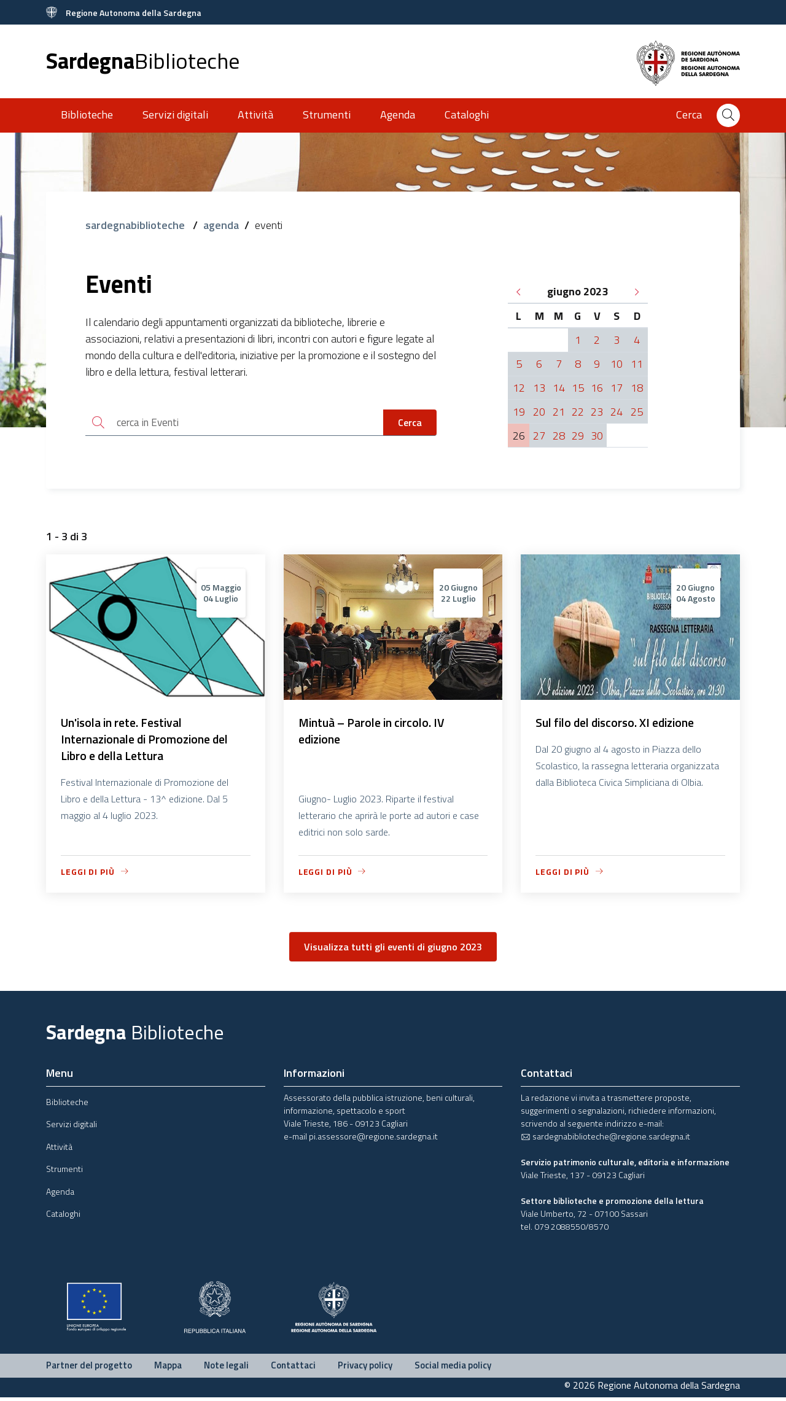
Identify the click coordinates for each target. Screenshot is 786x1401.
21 (559, 411)
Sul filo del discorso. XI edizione (618, 724)
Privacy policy (365, 1369)
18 (637, 387)
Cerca (410, 423)
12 (519, 387)
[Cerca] (728, 115)
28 (559, 435)
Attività (255, 114)
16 (597, 387)
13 (539, 387)
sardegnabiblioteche (136, 225)
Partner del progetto (89, 1369)
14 (559, 387)
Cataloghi (467, 114)
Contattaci (293, 1369)
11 (637, 363)
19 (519, 411)
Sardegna (142, 60)
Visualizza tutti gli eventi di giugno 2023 (393, 951)
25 (637, 411)
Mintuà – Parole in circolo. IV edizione (374, 733)
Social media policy (452, 1369)
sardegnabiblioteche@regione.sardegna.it (605, 1140)
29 (578, 435)
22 (578, 411)
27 (539, 435)
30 (597, 435)
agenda (221, 225)
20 (539, 411)
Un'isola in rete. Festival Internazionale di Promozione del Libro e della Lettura (148, 742)
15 (578, 387)
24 (616, 411)
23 (597, 411)
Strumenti (327, 114)
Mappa (168, 1369)
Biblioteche (87, 114)
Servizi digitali (175, 114)
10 (616, 363)
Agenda (397, 114)
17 (616, 387)
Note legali (226, 1369)
